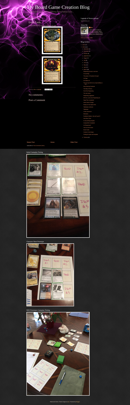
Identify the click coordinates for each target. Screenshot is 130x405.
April (85, 67)
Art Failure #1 (86, 80)
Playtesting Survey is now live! (90, 71)
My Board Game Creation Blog (58, 7)
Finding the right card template (90, 134)
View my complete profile (87, 37)
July (85, 60)
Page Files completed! (88, 100)
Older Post (73, 142)
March (85, 69)
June (85, 62)
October (86, 53)
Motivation (85, 113)
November (86, 51)
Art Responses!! (87, 125)
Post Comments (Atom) (39, 145)
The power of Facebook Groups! (91, 76)
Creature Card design (88, 132)
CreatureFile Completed (89, 123)
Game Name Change (88, 102)
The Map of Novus (87, 88)
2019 (83, 44)
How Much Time (87, 118)
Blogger (78, 401)
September (86, 55)
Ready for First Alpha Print (89, 104)
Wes (92, 27)
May (85, 65)
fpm (69, 401)
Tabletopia (85, 109)
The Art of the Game (88, 127)
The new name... (87, 93)
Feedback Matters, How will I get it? (91, 116)
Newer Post (31, 142)
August (85, 58)
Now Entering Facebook (89, 86)
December (86, 49)
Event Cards (86, 129)
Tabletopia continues (88, 107)
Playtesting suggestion (88, 95)
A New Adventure (87, 111)
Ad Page (85, 78)
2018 (83, 47)
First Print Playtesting (88, 91)
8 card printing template (89, 120)
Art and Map (86, 73)
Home (52, 142)
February (86, 137)
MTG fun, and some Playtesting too (91, 97)
